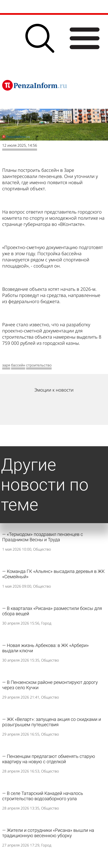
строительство (39, 365)
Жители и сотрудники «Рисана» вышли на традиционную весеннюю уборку (48, 833)
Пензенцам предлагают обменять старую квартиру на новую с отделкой (48, 759)
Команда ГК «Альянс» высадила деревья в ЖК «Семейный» (53, 574)
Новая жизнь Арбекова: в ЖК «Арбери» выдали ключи (45, 648)
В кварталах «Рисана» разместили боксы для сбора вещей (52, 611)
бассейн (18, 365)
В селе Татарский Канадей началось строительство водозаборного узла (42, 796)
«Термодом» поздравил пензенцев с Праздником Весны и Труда (42, 537)
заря (6, 365)
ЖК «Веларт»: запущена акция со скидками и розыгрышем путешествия (51, 722)
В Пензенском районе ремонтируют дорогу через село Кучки (50, 685)
